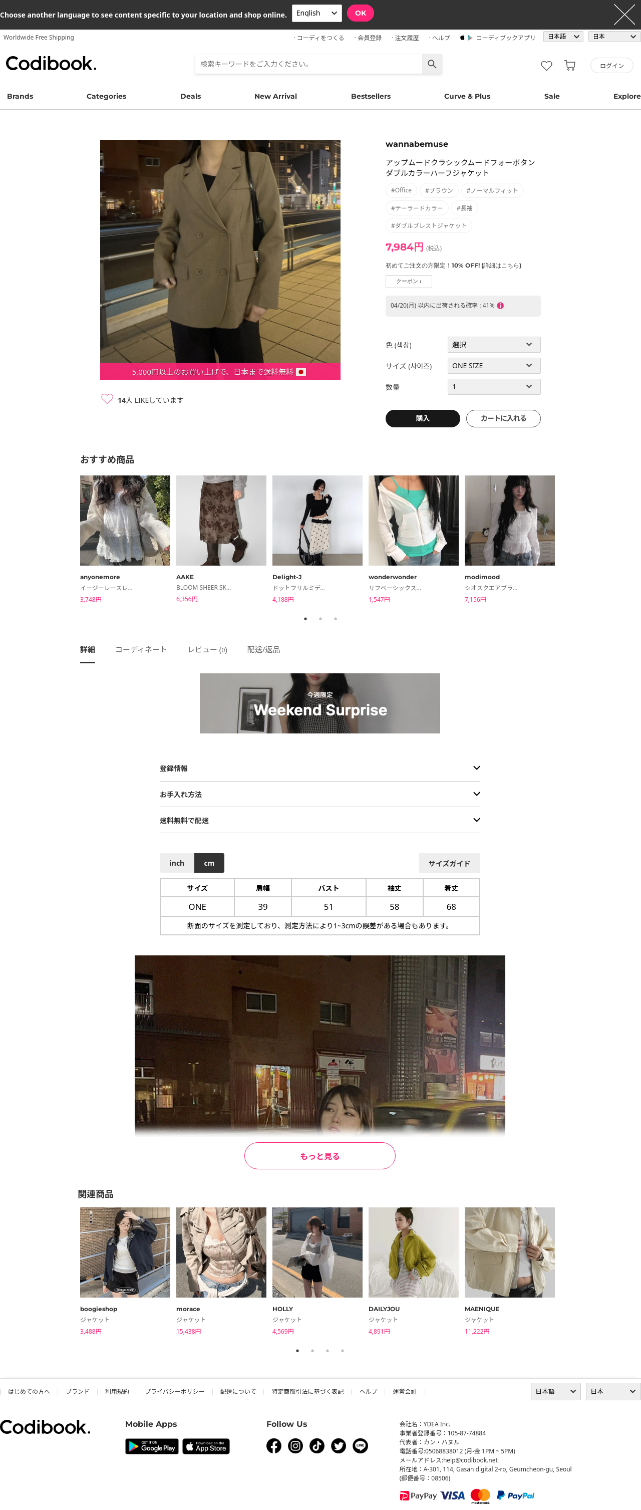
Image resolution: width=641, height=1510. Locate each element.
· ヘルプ (439, 38)
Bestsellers (371, 96)
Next (568, 541)
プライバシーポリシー (175, 1391)
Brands (20, 96)
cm (209, 863)
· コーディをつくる (319, 38)
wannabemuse (417, 144)
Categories (106, 96)
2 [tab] (320, 619)
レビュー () (207, 649)
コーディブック (51, 63)
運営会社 (405, 1391)
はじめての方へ (29, 1391)
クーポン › (409, 281)
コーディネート (141, 649)
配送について (238, 1391)
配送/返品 (263, 649)
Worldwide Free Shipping (39, 37)
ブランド (78, 1391)
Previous (73, 541)
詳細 (87, 649)
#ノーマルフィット (493, 190)
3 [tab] (336, 619)
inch (177, 863)
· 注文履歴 (405, 38)
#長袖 (465, 208)
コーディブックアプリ (506, 38)
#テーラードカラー (417, 208)
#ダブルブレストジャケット (429, 225)
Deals (190, 96)
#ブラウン (439, 190)
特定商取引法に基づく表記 (307, 1391)
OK (360, 13)
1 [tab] (305, 619)
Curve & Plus (467, 96)
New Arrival (275, 96)
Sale (552, 96)
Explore (627, 96)
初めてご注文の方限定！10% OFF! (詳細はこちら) (453, 265)
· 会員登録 (368, 38)
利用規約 (117, 1391)
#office (401, 190)
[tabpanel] (128, 540)
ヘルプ (368, 1391)
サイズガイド (450, 863)
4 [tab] (343, 1351)
